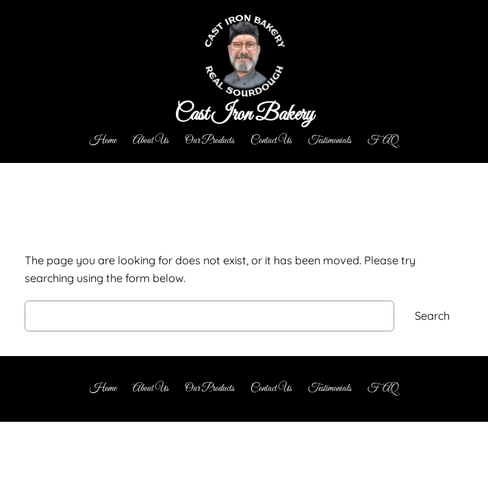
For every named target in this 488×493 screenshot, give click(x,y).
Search (432, 316)
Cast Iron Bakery (244, 115)
